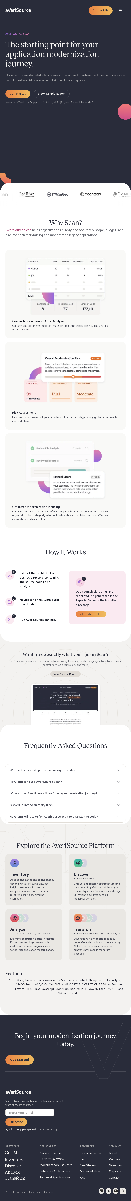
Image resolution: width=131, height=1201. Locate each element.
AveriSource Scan (18, 230)
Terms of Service (44, 1192)
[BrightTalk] (123, 1191)
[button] (101, 10)
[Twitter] (108, 1191)
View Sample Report (65, 673)
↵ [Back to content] (80, 993)
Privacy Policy (12, 1192)
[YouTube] (116, 1191)
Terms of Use (27, 1192)
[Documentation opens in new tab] (90, 1171)
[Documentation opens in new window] (13, 1166)
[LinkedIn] (101, 1191)
